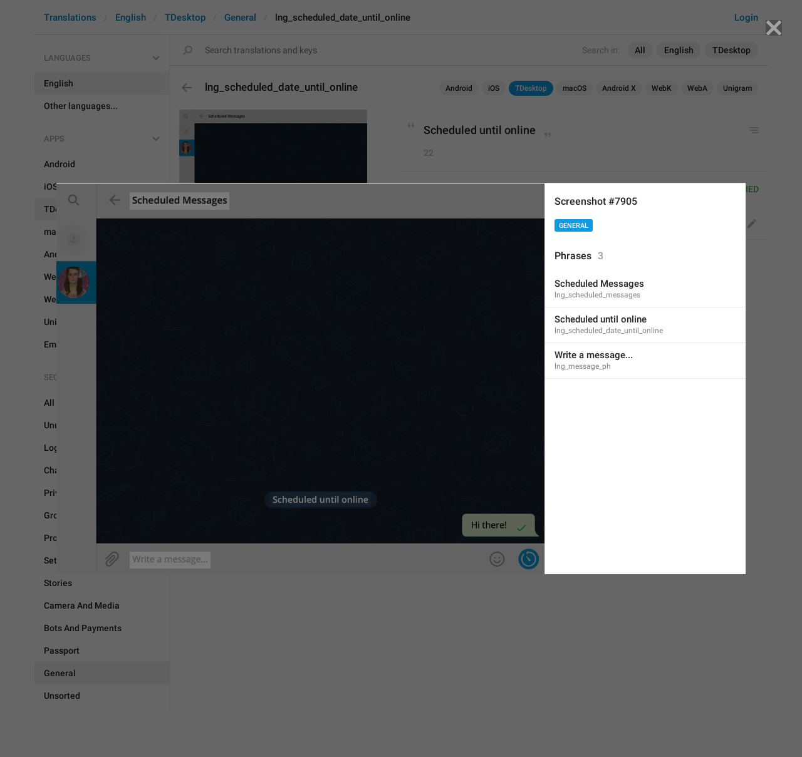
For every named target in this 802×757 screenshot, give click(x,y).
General (573, 226)
